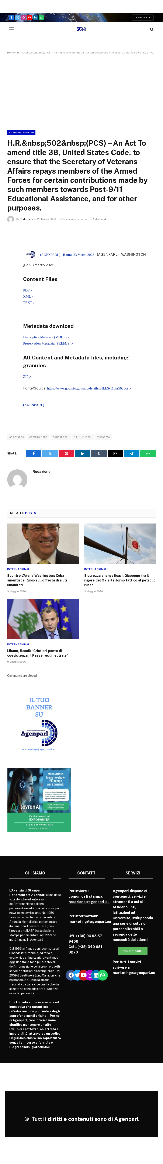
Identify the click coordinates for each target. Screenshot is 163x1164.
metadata (103, 437)
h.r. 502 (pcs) (82, 437)
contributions (38, 437)
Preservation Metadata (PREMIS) (47, 343)
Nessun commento (73, 219)
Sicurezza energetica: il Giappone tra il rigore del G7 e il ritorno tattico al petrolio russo (120, 580)
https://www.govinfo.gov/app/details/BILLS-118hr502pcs (88, 388)
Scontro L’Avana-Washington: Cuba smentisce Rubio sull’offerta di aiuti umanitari (37, 580)
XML (27, 296)
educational (61, 437)
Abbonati (142, 17)
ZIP (25, 377)
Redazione (26, 219)
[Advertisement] (81, 91)
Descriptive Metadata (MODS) (45, 337)
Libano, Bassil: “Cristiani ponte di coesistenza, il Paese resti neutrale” (37, 653)
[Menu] (11, 29)
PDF (26, 290)
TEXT (27, 303)
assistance (16, 437)
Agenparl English (21, 132)
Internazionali (19, 569)
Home (11, 52)
